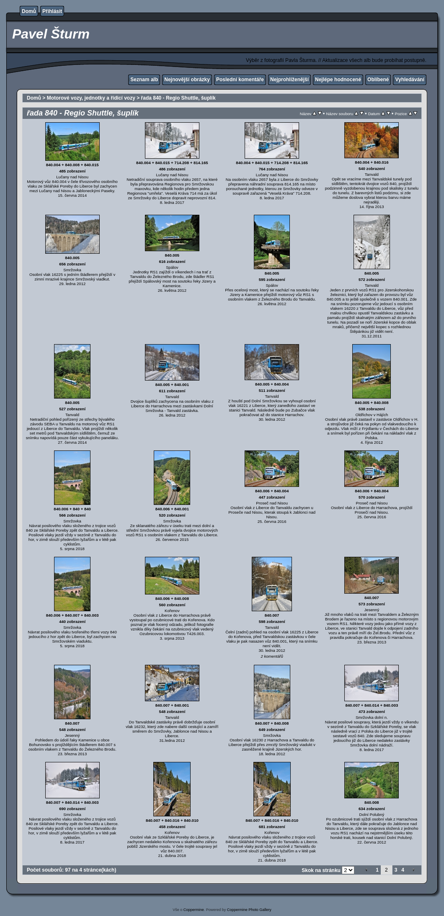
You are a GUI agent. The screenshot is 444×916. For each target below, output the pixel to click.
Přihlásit (52, 11)
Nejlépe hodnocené (338, 79)
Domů (29, 11)
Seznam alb (144, 79)
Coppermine (193, 910)
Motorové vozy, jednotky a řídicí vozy (91, 98)
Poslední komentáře (240, 79)
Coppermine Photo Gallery (249, 910)
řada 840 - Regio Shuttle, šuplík (178, 98)
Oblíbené (378, 79)
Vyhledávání (409, 79)
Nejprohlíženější (289, 79)
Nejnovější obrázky (187, 79)
